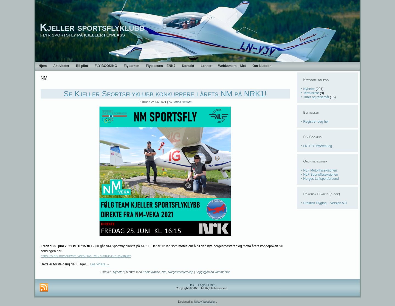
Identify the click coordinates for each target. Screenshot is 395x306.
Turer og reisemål (316, 97)
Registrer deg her (316, 121)
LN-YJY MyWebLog (317, 146)
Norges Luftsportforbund (321, 179)
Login (202, 285)
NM (164, 272)
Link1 (192, 285)
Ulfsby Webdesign (205, 301)
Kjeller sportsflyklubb (92, 27)
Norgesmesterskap (180, 272)
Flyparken (131, 66)
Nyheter (118, 272)
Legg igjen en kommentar (213, 272)
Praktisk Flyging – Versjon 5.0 (325, 203)
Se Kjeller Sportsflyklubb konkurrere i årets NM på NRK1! (165, 93)
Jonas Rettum (182, 101)
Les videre (100, 264)
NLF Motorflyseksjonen (320, 170)
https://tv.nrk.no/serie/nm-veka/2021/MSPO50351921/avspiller (86, 256)
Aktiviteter (61, 66)
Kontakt (188, 66)
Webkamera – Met (232, 66)
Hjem (43, 66)
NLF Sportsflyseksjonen (320, 174)
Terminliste (311, 93)
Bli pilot (82, 66)
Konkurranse (151, 272)
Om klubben (261, 66)
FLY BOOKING (106, 66)
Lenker (206, 66)
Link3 (211, 285)
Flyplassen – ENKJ (160, 66)
